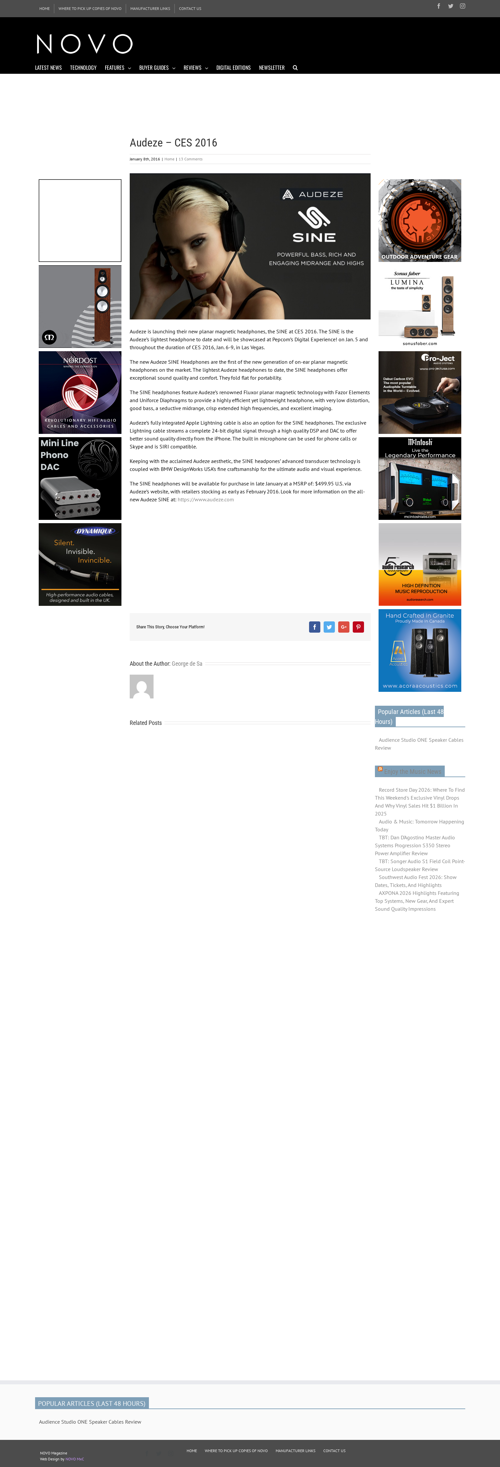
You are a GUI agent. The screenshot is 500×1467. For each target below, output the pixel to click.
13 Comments (191, 158)
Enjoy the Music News (412, 771)
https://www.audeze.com (206, 499)
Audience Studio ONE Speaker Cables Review (419, 743)
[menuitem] (44, 8)
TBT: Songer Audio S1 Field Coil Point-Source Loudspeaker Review (420, 865)
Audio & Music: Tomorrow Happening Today (419, 825)
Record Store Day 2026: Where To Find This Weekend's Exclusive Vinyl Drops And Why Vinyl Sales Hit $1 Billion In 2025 (420, 801)
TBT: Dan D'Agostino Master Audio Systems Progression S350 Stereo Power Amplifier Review (415, 845)
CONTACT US (334, 1450)
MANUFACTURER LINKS (295, 1450)
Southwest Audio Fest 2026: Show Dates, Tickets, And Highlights (416, 881)
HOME (192, 1450)
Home (169, 158)
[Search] (295, 67)
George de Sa (187, 663)
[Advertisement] (344, 43)
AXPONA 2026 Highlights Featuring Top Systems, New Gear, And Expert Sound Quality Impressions (417, 901)
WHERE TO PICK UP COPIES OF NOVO (236, 1450)
